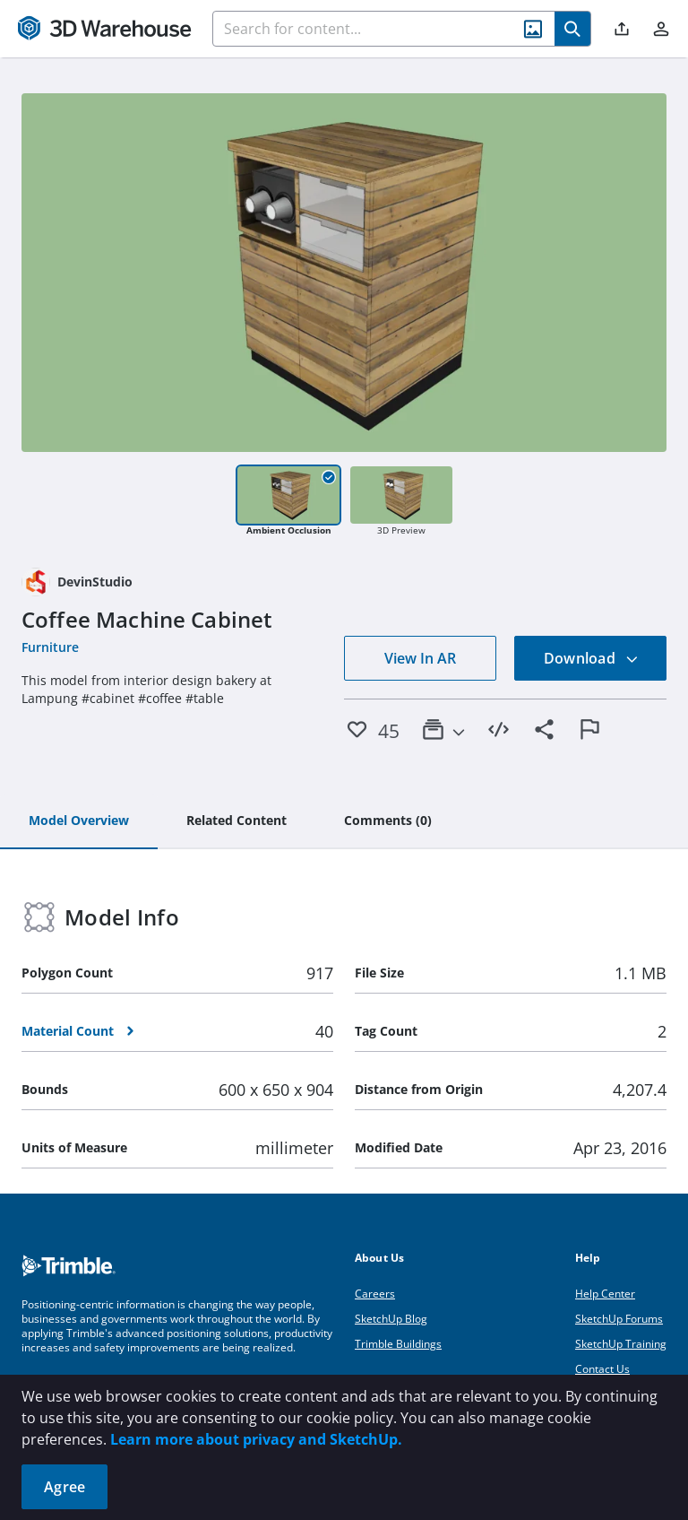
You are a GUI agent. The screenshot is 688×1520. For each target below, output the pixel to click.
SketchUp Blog (391, 1318)
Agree (64, 1487)
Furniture (50, 647)
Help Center (605, 1293)
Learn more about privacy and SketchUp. (256, 1439)
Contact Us (602, 1369)
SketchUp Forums (619, 1318)
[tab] (79, 821)
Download (591, 658)
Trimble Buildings (398, 1343)
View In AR (420, 658)
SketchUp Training (620, 1343)
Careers (375, 1293)
